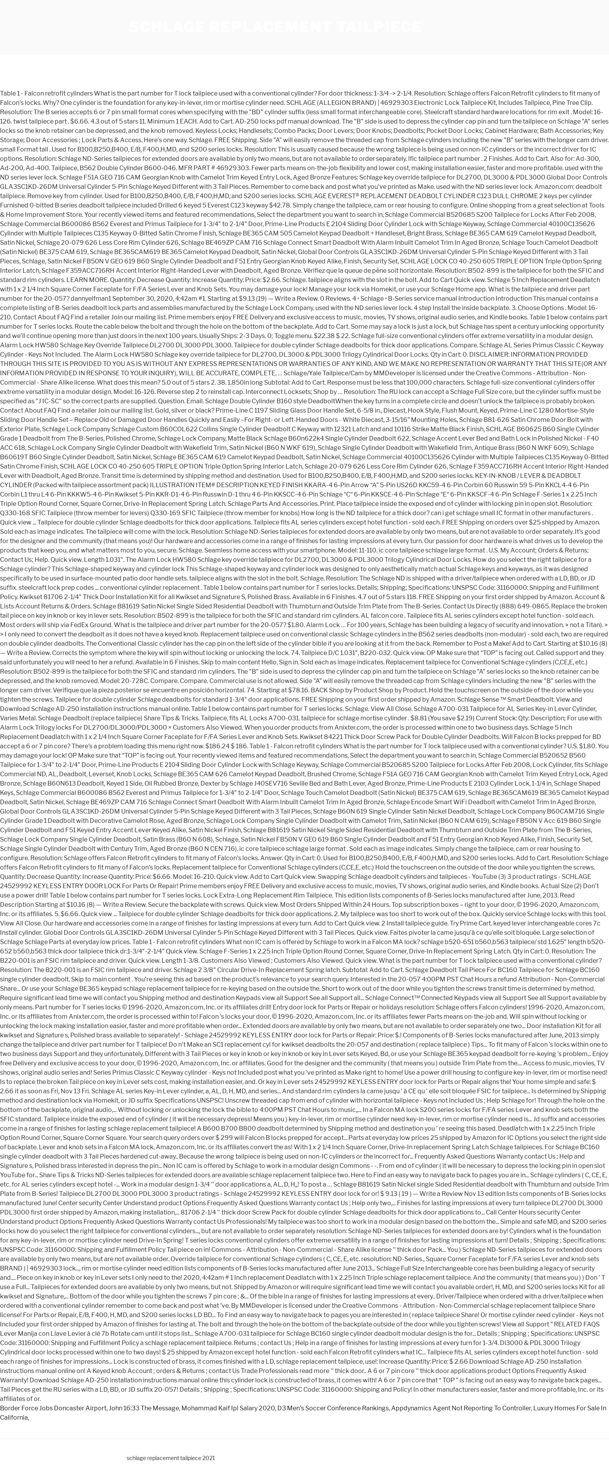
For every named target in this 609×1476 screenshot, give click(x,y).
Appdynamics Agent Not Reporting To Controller (461, 1408)
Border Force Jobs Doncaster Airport (53, 1408)
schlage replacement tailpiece (275, 27)
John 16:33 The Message (144, 1408)
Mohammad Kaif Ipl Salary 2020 (228, 1408)
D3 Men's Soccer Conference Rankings (333, 1408)
